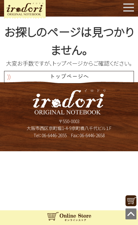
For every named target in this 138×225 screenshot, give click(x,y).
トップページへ (69, 77)
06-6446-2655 (54, 135)
